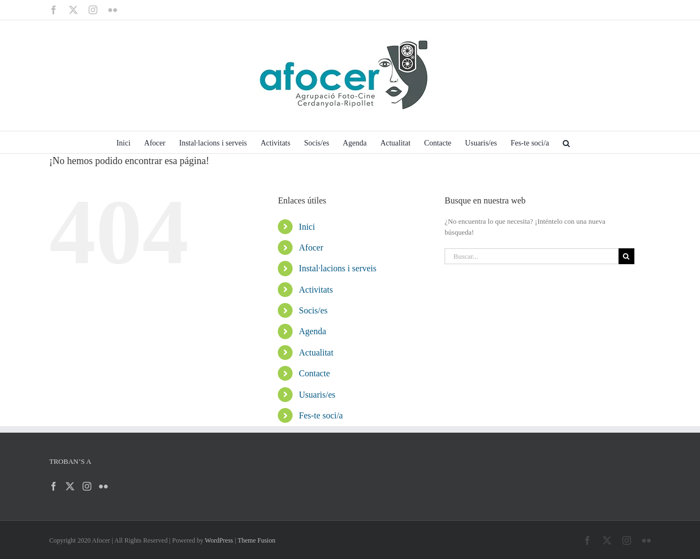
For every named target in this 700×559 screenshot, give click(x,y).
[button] (566, 142)
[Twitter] (70, 486)
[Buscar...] (532, 256)
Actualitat (316, 352)
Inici (307, 226)
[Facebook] (53, 486)
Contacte (314, 373)
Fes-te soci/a (321, 415)
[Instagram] (87, 486)
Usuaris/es (317, 394)
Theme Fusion (256, 540)
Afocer (311, 247)
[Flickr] (103, 486)
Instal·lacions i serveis (338, 268)
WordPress (219, 540)
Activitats (316, 289)
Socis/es (313, 310)
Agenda (312, 331)
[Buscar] (626, 256)
